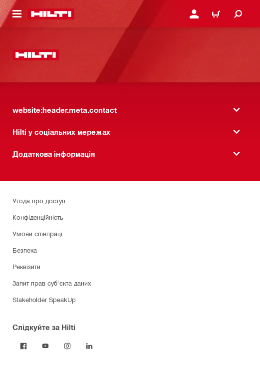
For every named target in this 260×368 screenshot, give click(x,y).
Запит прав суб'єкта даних (51, 283)
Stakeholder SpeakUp (44, 299)
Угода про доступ (38, 200)
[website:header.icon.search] (238, 14)
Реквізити (26, 266)
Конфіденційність (37, 217)
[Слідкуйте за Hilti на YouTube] (45, 346)
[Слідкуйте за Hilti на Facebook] (23, 346)
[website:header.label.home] (51, 13)
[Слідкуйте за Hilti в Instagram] (67, 346)
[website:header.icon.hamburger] (17, 14)
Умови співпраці (37, 233)
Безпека (24, 250)
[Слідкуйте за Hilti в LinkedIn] (89, 346)
